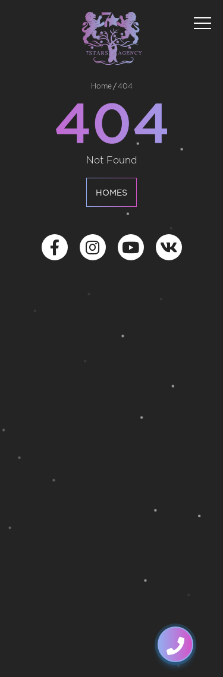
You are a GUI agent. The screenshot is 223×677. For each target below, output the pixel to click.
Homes (111, 193)
